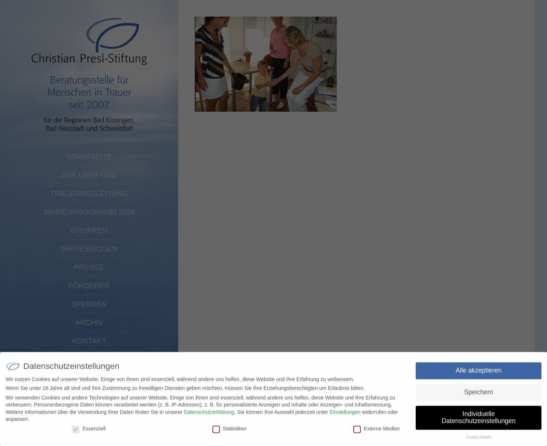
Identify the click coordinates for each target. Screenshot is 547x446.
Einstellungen (344, 415)
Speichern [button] (478, 395)
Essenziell (88, 432)
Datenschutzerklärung (209, 415)
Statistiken (229, 432)
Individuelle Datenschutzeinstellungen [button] (478, 420)
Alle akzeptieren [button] (479, 373)
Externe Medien (376, 432)
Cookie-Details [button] (478, 440)
